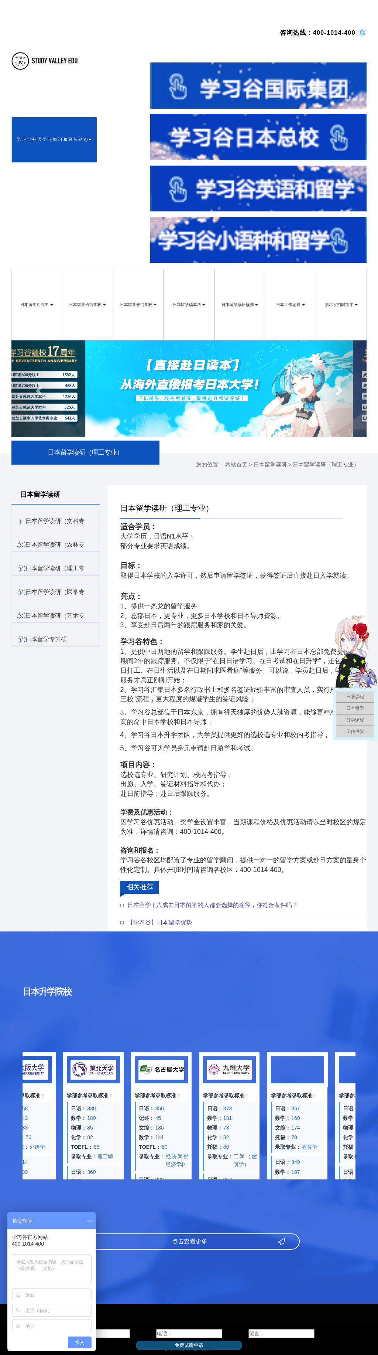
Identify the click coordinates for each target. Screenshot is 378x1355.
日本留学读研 (270, 465)
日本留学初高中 (36, 304)
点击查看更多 (185, 1241)
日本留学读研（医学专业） (51, 594)
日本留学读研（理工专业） (326, 465)
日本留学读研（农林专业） (51, 546)
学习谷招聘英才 (341, 304)
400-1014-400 (317, 32)
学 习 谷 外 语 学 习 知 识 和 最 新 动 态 (54, 139)
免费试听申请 (189, 1345)
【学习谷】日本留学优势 (159, 922)
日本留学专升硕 (42, 639)
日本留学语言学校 (87, 304)
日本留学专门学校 (138, 304)
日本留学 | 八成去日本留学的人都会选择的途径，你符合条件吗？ (212, 905)
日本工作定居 (290, 304)
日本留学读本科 (189, 304)
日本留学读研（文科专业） (51, 523)
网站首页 (236, 465)
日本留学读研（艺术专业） (51, 617)
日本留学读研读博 (239, 304)
